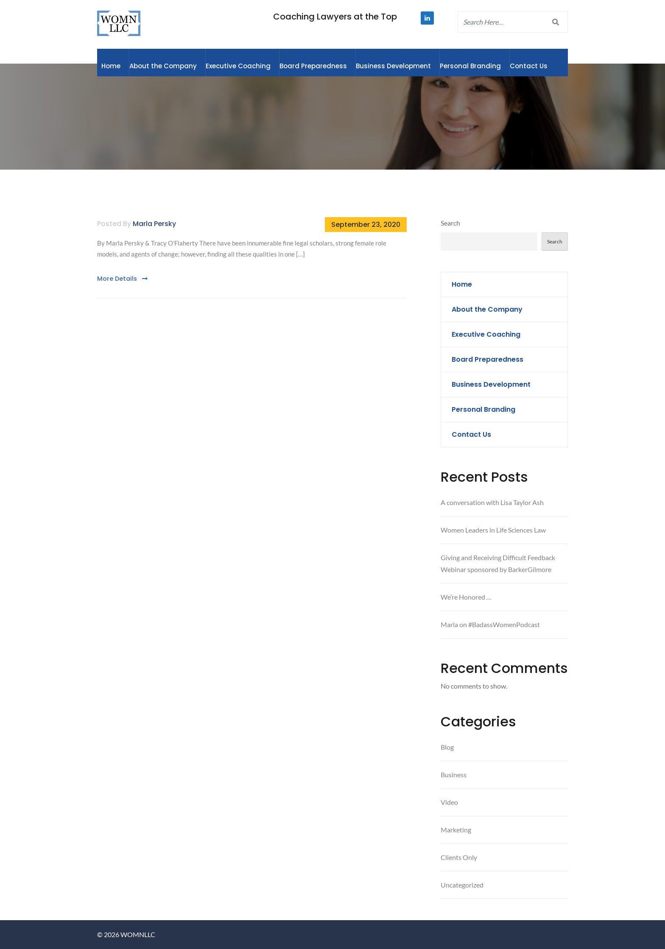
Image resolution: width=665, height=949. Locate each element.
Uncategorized (462, 885)
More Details (122, 278)
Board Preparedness (313, 65)
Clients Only (459, 857)
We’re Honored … (466, 597)
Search (450, 223)
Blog (447, 747)
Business (454, 774)
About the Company (163, 65)
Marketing (456, 830)
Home (110, 65)
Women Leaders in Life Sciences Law (493, 530)
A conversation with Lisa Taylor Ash (492, 502)
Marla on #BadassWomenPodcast (490, 624)
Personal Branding (470, 65)
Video (449, 802)
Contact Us (529, 65)
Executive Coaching (238, 65)
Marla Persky (154, 224)
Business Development (393, 65)
